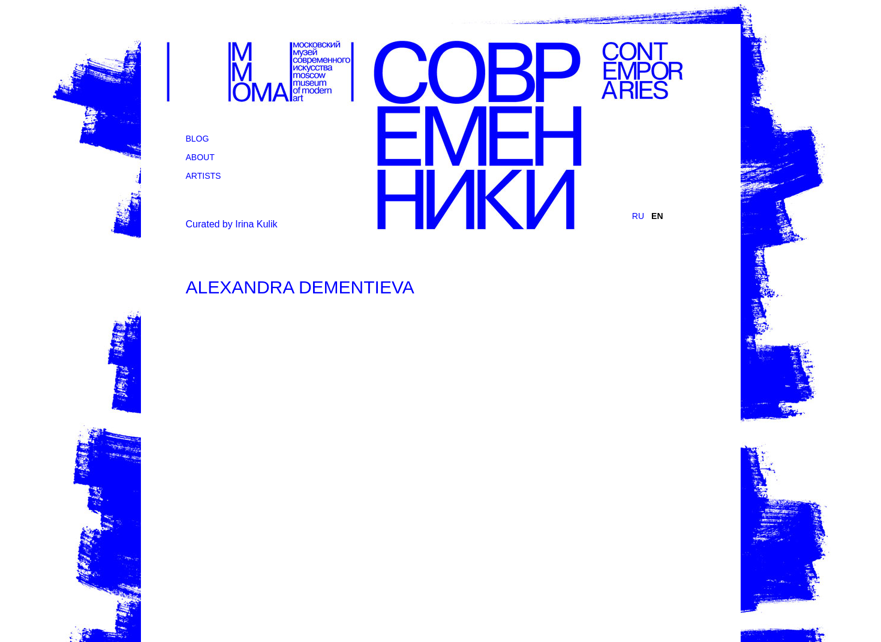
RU (638, 216)
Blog (197, 138)
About (200, 157)
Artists (203, 176)
